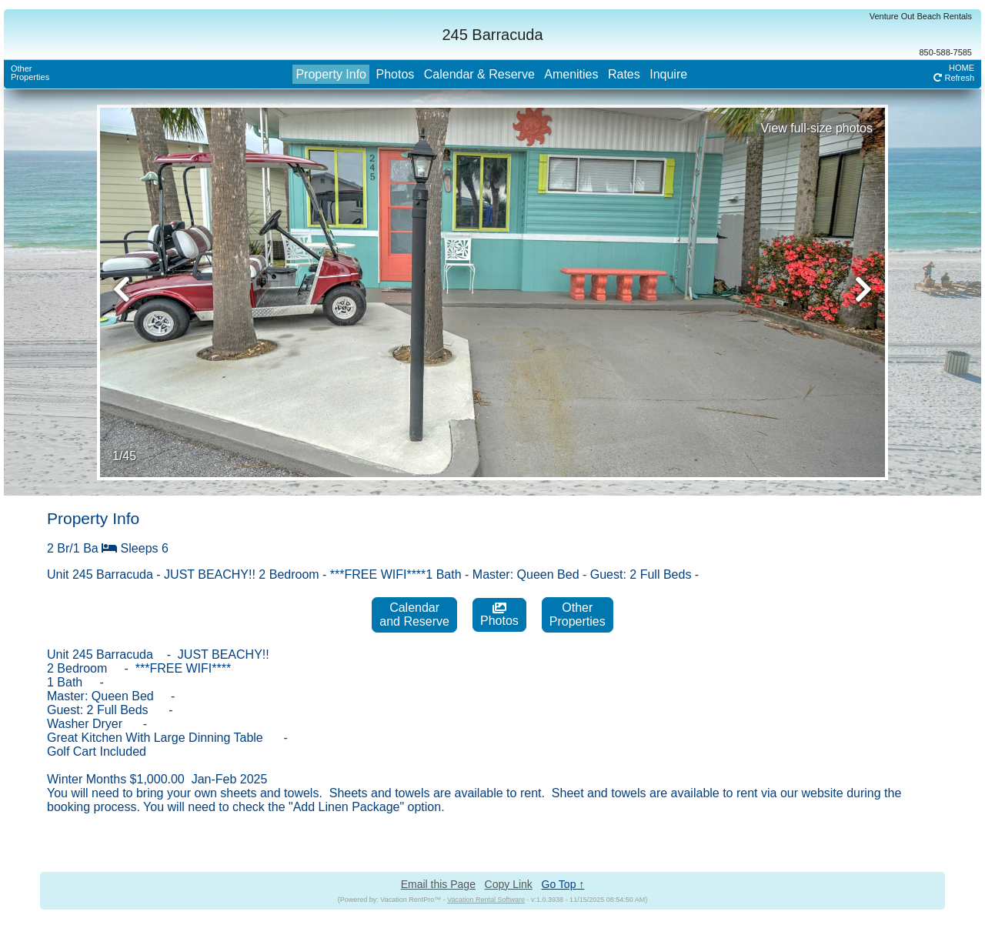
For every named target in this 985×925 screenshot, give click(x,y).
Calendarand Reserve (414, 614)
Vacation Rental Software (486, 899)
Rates (624, 74)
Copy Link (509, 884)
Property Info (331, 74)
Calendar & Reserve (479, 74)
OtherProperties (30, 73)
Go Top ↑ (563, 884)
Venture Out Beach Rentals (921, 16)
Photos (395, 74)
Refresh (953, 77)
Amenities (571, 74)
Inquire (668, 74)
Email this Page (438, 884)
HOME (961, 67)
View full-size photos (816, 128)
